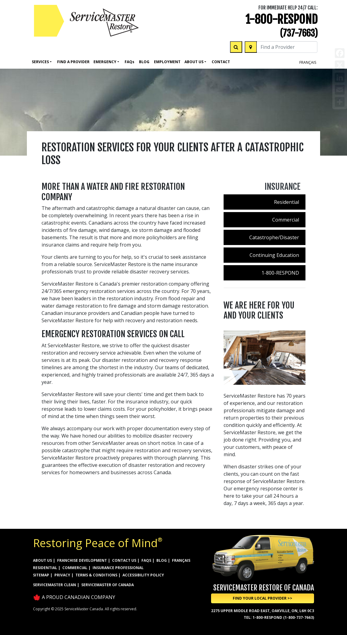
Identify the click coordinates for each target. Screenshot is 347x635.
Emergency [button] (104, 61)
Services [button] (40, 61)
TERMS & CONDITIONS (96, 575)
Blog (144, 61)
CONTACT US (124, 560)
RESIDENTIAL (45, 567)
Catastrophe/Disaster (274, 237)
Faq (129, 61)
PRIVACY (62, 575)
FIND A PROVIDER (73, 61)
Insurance (283, 186)
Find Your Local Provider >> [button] (262, 598)
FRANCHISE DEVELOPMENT (82, 560)
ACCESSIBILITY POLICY (143, 575)
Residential (286, 202)
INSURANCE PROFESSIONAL (118, 567)
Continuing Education (274, 255)
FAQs (146, 560)
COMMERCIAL (74, 567)
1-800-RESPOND (281, 19)
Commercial (285, 219)
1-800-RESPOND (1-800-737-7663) (283, 617)
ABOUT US (42, 560)
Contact (221, 61)
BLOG (161, 560)
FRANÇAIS (307, 62)
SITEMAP (41, 575)
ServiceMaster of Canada (107, 584)
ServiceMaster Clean (54, 584)
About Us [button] (193, 61)
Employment (167, 61)
